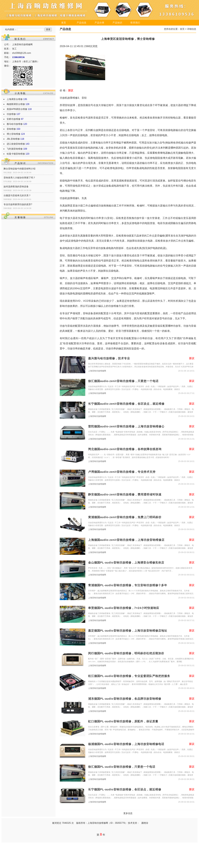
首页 (63, 22)
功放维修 (11, 114)
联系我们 (135, 22)
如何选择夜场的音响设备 (16, 186)
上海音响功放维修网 (97, 371)
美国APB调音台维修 (17, 109)
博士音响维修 (13, 134)
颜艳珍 (144, 823)
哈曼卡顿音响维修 (16, 154)
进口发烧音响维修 (16, 144)
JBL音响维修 (13, 139)
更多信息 (127, 813)
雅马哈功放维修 (15, 124)
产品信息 (81, 22)
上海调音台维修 (15, 99)
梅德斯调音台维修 (16, 104)
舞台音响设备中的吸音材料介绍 (19, 168)
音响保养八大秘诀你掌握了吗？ (19, 177)
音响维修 (11, 129)
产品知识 (117, 22)
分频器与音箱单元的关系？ (17, 195)
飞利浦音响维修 (15, 149)
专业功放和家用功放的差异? (18, 204)
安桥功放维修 (13, 119)
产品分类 (99, 22)
